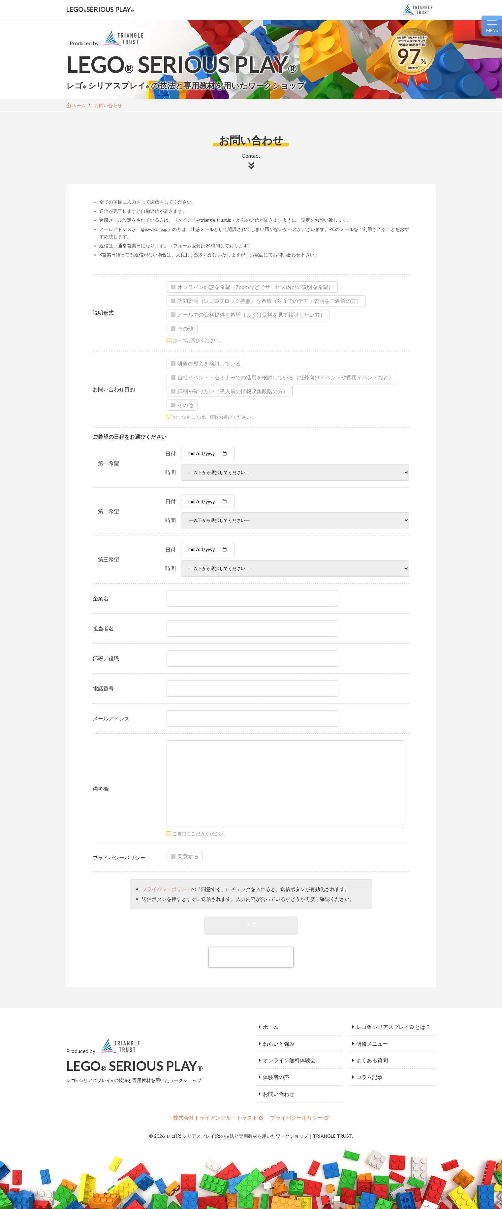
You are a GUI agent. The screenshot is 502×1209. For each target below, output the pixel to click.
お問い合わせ (279, 1085)
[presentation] (251, 957)
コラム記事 (369, 1070)
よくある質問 (372, 1055)
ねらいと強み (279, 1040)
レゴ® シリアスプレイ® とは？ (393, 1025)
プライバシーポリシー (166, 889)
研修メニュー (372, 1040)
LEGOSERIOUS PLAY (104, 9)
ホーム (271, 1025)
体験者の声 (276, 1070)
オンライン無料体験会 (289, 1055)
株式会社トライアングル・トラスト (215, 1108)
